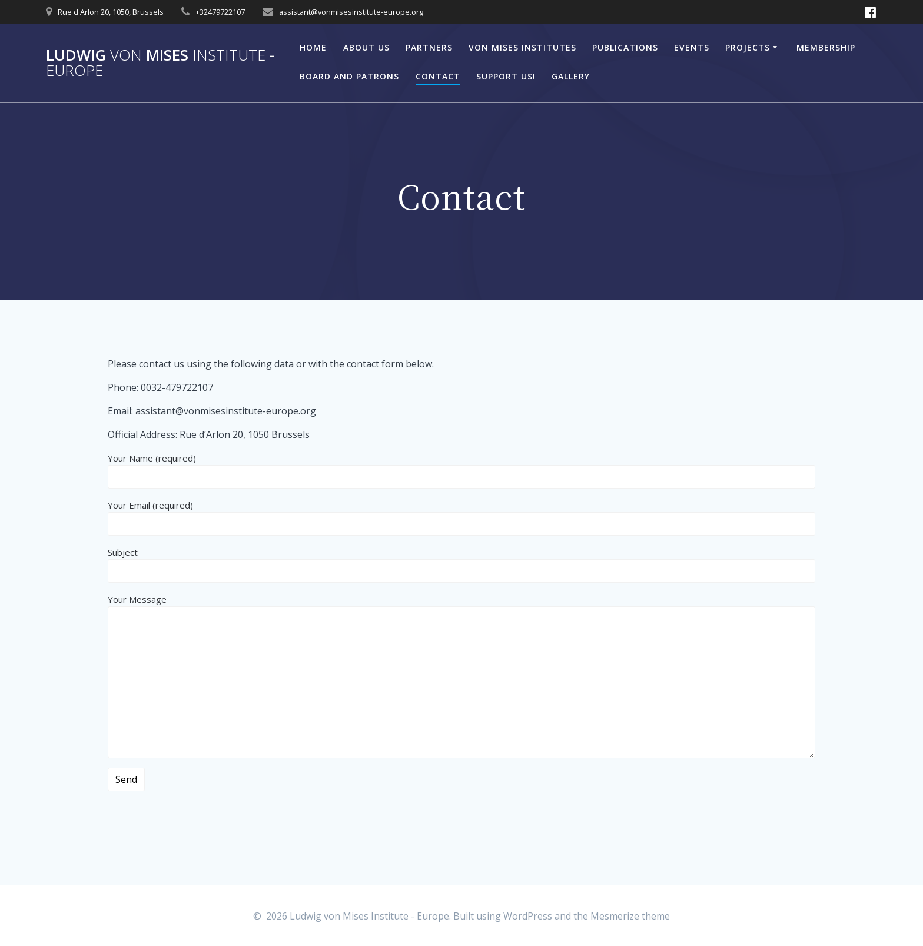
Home (313, 47)
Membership (825, 47)
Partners (429, 47)
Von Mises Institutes (522, 47)
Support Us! (506, 76)
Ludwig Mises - (160, 63)
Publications (625, 47)
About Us (366, 47)
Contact (438, 76)
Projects (747, 47)
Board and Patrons (349, 76)
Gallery (571, 76)
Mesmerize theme (630, 916)
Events (691, 47)
